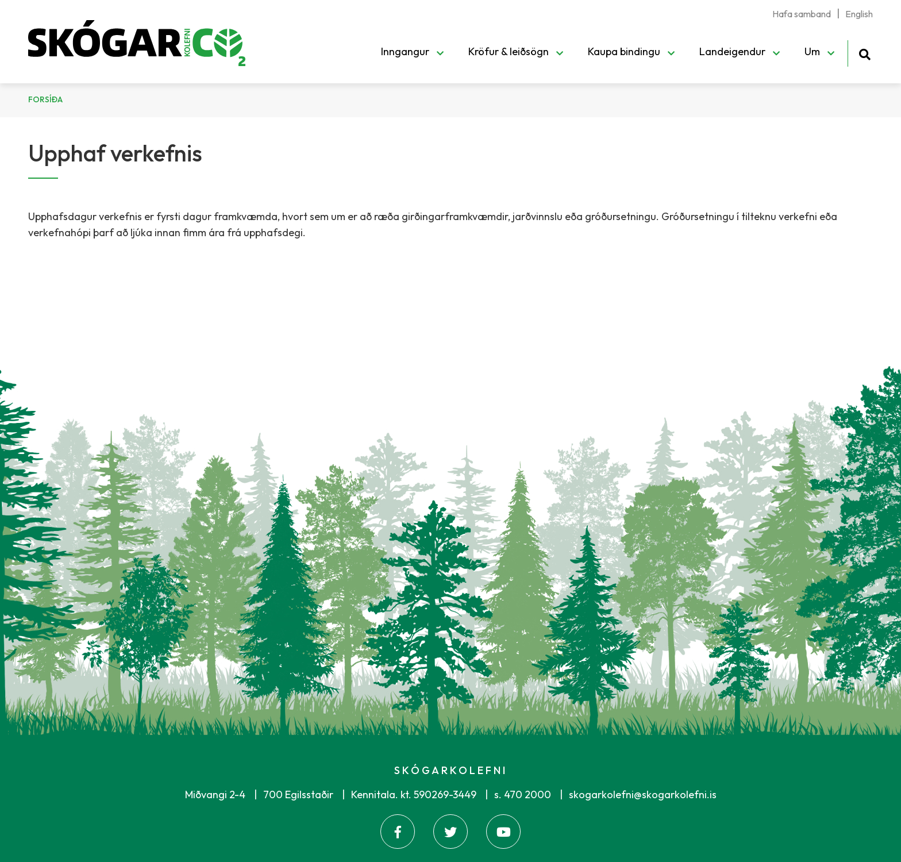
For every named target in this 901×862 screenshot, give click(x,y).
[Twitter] (450, 831)
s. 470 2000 (522, 794)
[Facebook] (397, 831)
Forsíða (45, 99)
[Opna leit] (864, 52)
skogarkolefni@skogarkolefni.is (643, 794)
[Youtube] (503, 831)
